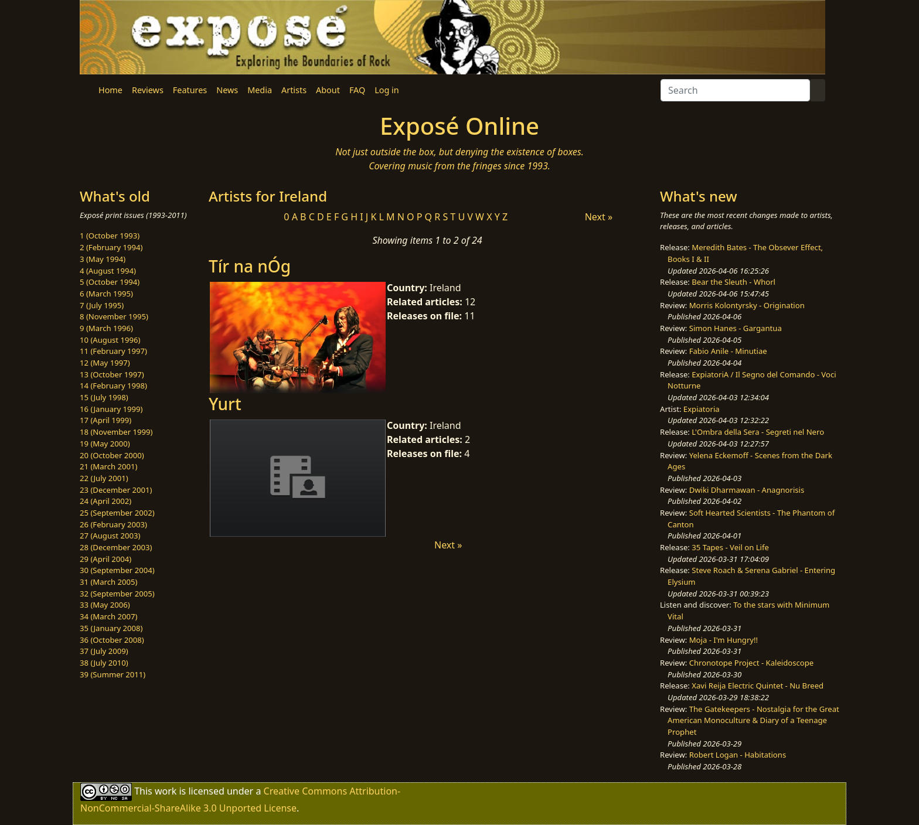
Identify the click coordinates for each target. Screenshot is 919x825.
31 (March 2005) (108, 582)
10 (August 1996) (110, 340)
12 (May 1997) (105, 362)
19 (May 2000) (105, 443)
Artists (294, 90)
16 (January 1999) (111, 409)
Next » (598, 216)
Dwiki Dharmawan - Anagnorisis (747, 490)
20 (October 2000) (112, 455)
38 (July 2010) (104, 662)
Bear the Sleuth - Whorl (733, 282)
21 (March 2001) (108, 466)
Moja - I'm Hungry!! (723, 640)
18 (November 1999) (116, 432)
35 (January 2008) (111, 628)
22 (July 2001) (104, 478)
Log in (387, 90)
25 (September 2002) (117, 512)
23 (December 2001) (116, 490)
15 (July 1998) (104, 397)
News (227, 90)
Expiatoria (701, 409)
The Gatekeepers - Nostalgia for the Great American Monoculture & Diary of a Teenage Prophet (753, 720)
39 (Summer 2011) (112, 674)
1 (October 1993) (109, 235)
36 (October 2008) (112, 640)
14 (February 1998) (113, 385)
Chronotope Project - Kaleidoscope (751, 662)
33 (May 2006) (105, 604)
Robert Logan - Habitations (737, 754)
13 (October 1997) (112, 374)
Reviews (148, 90)
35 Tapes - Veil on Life (730, 547)
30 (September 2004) (117, 570)
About (328, 90)
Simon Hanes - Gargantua (735, 328)
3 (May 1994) (102, 259)
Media (259, 90)
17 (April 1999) (105, 420)
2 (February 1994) (111, 247)
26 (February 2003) (113, 524)
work (165, 791)
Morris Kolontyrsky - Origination (747, 305)
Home (110, 90)
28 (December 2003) (116, 547)
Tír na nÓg (250, 266)
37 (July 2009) (104, 651)
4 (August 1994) (108, 270)
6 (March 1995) (106, 293)
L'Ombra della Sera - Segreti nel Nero (758, 432)
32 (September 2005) (117, 593)
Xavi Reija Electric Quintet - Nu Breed (757, 685)
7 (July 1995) (102, 305)
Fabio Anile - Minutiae (728, 351)
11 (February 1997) (113, 351)
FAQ (357, 90)
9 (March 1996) (106, 328)
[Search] (735, 90)
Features (190, 90)
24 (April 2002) (105, 501)
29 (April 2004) (105, 559)
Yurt (225, 404)
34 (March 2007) (108, 616)
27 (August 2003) (110, 535)
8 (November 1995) (114, 316)
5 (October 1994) (109, 282)
